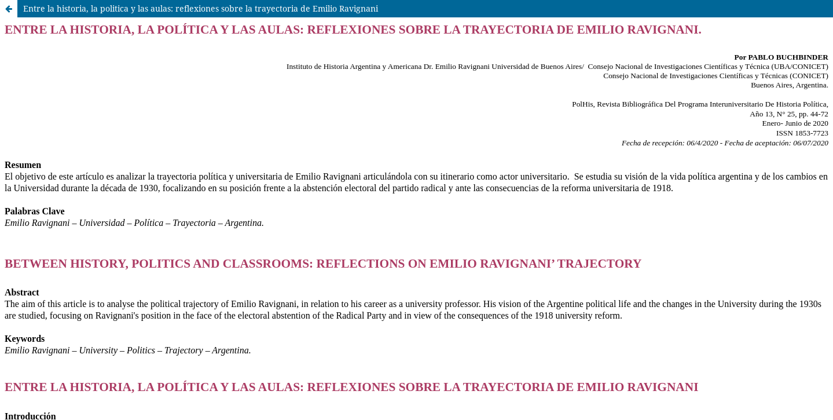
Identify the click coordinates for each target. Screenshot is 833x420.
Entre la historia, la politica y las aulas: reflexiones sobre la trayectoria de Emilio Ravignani (200, 8)
